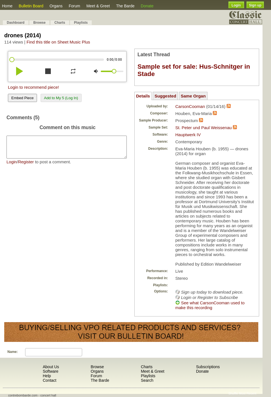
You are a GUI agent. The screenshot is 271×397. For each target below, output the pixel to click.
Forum (74, 6)
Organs (56, 6)
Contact (49, 380)
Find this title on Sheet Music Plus (58, 42)
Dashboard (16, 23)
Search (147, 380)
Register (26, 166)
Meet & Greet (98, 6)
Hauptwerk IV (188, 134)
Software (50, 371)
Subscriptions (208, 367)
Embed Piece (22, 98)
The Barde (125, 6)
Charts (59, 23)
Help (47, 376)
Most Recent (247, 393)
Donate (147, 6)
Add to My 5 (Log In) (61, 98)
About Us (51, 367)
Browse (39, 23)
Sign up (255, 5)
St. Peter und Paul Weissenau (203, 127)
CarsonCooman (190, 106)
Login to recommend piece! (33, 87)
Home (7, 6)
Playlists (81, 23)
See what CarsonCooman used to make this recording (209, 305)
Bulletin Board (31, 6)
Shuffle (233, 393)
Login (236, 5)
